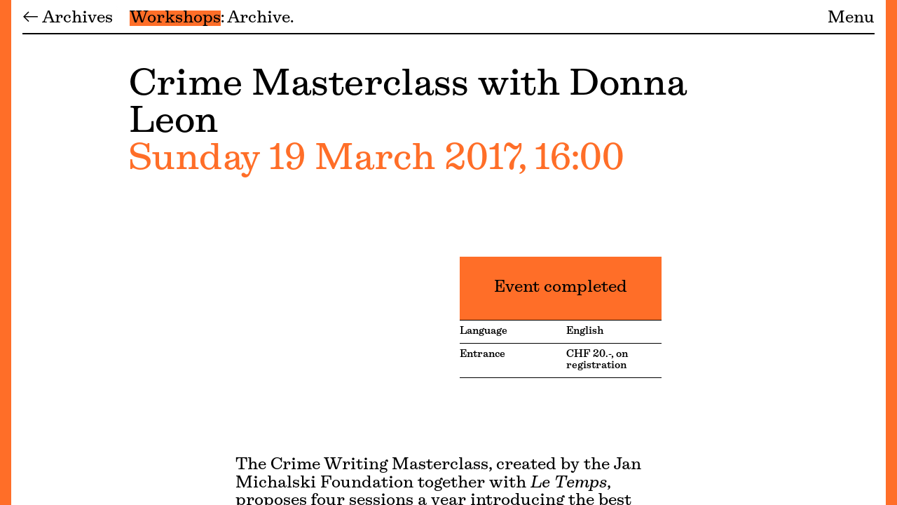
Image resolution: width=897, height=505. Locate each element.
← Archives (67, 18)
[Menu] (5, 252)
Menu (851, 18)
